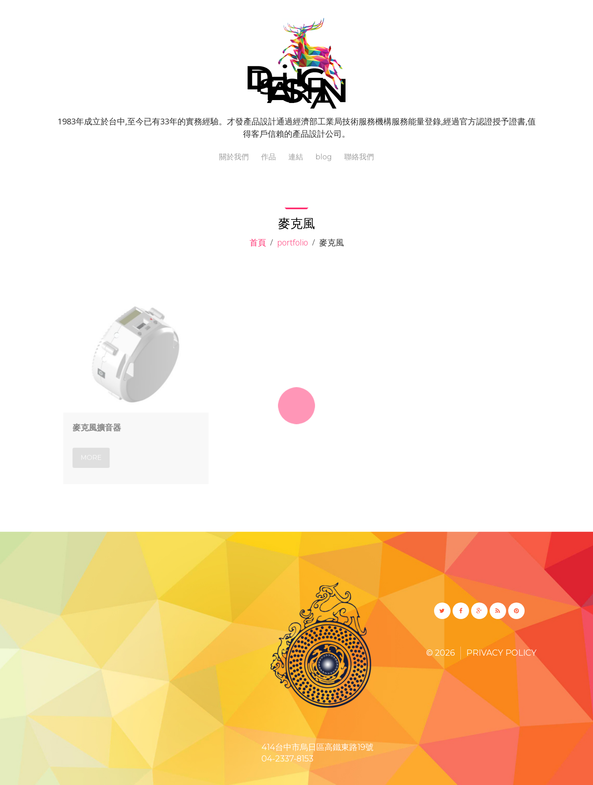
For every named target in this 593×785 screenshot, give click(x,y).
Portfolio (292, 242)
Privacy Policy (501, 653)
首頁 (258, 242)
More (93, 454)
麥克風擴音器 (98, 425)
